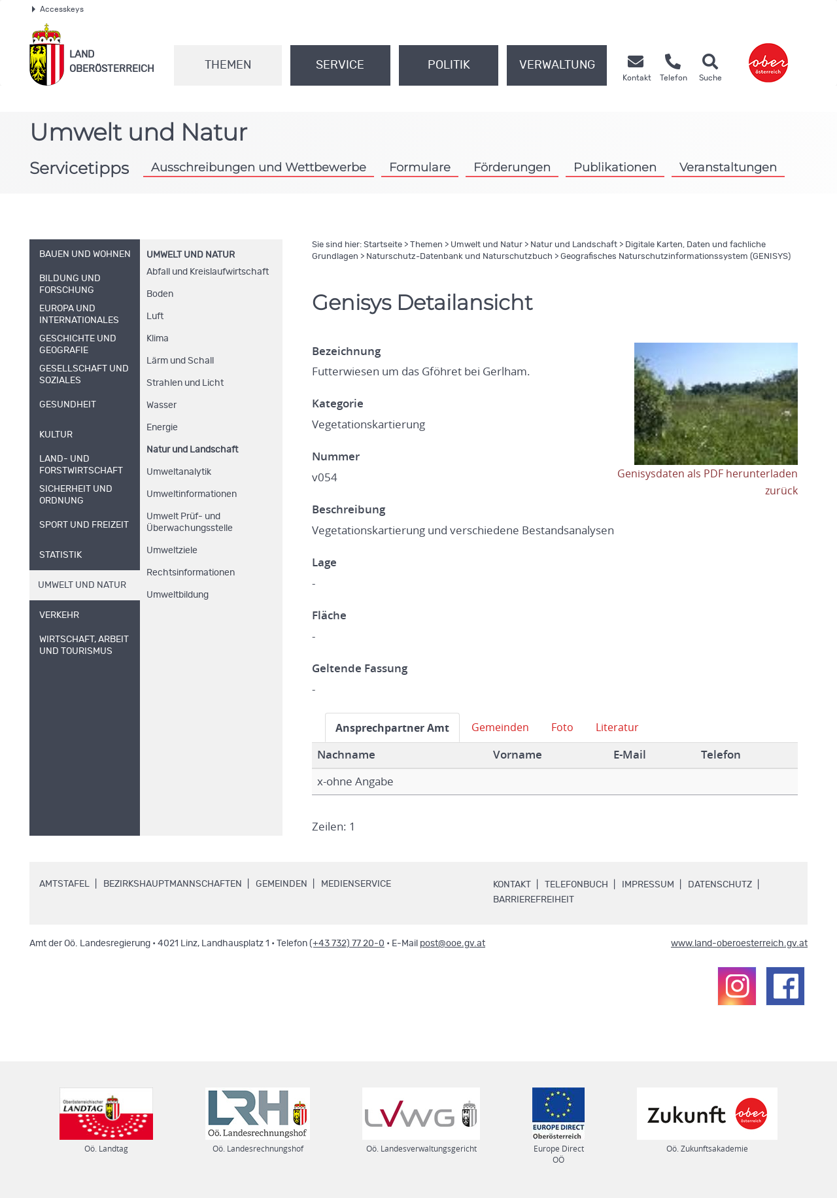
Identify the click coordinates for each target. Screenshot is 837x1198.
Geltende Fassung (359, 668)
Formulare (420, 167)
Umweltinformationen (191, 494)
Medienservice (356, 884)
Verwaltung (557, 65)
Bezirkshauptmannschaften (172, 884)
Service (340, 65)
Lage (324, 562)
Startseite (383, 245)
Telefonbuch (576, 884)
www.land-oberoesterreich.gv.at (739, 943)
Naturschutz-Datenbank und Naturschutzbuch (459, 256)
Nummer (336, 456)
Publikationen (615, 167)
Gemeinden (509, 727)
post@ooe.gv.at (452, 943)
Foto (572, 727)
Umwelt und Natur (190, 255)
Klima (157, 338)
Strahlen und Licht (185, 383)
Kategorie (338, 403)
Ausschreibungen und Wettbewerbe (258, 167)
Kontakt (512, 884)
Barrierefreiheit (533, 899)
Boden (159, 294)
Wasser (161, 405)
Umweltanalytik (178, 472)
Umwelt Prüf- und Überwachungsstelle (189, 522)
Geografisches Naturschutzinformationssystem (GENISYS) (675, 256)
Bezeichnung (346, 351)
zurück (781, 490)
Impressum (648, 884)
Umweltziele (171, 550)
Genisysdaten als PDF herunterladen (705, 473)
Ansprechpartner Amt (395, 727)
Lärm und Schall (180, 361)
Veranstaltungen (728, 167)
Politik (449, 65)
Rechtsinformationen (190, 572)
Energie (162, 427)
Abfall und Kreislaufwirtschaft (207, 272)
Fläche (329, 615)
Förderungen (512, 167)
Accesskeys (58, 9)
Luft (154, 316)
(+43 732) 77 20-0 (346, 943)
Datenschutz (720, 884)
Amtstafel (64, 884)
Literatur (628, 727)
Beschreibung (348, 509)
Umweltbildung (177, 595)
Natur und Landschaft (192, 449)
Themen (228, 65)
